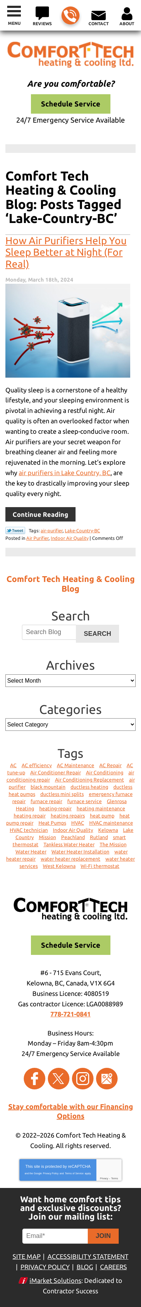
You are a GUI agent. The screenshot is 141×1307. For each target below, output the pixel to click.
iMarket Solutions (55, 1280)
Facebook (34, 1078)
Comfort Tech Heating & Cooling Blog (70, 583)
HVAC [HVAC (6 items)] (77, 823)
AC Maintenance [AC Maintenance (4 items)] (75, 765)
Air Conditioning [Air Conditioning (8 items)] (104, 772)
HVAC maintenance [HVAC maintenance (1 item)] (111, 823)
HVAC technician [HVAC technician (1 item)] (29, 830)
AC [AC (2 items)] (13, 765)
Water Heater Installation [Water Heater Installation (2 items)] (80, 852)
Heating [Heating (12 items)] (25, 808)
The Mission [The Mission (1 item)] (113, 844)
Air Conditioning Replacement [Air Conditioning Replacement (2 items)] (89, 780)
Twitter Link (15, 530)
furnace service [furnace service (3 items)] (84, 801)
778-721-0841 (70, 16)
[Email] (56, 1236)
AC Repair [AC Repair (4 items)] (110, 765)
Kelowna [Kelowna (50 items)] (108, 830)
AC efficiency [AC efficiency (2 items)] (37, 765)
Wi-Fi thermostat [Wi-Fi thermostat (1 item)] (100, 866)
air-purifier (52, 530)
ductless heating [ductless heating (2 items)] (89, 787)
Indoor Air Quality (69, 538)
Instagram (83, 1078)
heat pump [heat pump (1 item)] (102, 816)
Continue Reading (40, 514)
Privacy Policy (51, 1173)
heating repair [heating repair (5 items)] (30, 816)
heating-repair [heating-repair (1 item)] (55, 808)
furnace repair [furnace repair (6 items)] (46, 801)
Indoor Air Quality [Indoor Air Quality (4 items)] (73, 830)
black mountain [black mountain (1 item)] (48, 787)
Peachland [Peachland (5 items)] (73, 837)
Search (97, 633)
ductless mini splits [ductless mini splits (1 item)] (62, 794)
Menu (14, 23)
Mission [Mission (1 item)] (47, 837)
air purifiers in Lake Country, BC (64, 472)
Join (103, 1235)
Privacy (104, 1178)
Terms (114, 1178)
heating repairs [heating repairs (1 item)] (68, 816)
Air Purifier (37, 538)
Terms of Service (74, 1173)
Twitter (58, 1078)
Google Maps (107, 1078)
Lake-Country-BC (82, 530)
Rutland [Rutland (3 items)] (99, 837)
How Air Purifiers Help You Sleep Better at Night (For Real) (66, 252)
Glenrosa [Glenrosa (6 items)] (117, 801)
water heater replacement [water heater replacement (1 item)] (70, 859)
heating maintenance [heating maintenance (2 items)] (101, 808)
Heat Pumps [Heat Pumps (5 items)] (52, 823)
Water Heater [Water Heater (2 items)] (30, 852)
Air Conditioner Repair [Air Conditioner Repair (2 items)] (55, 772)
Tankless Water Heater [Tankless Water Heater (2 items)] (69, 844)
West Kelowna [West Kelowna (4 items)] (59, 866)
